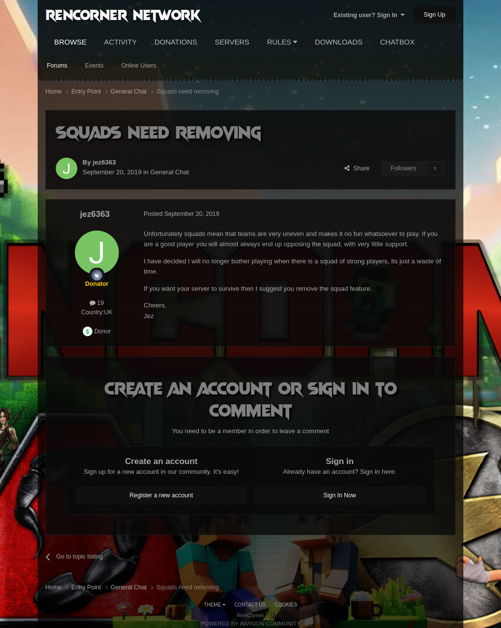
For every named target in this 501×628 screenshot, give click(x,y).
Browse (70, 42)
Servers (232, 42)
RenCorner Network (123, 14)
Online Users (139, 65)
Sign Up (434, 14)
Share (356, 168)
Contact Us (250, 604)
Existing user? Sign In (369, 15)
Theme (215, 604)
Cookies (286, 604)
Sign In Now (339, 495)
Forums (57, 65)
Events (94, 65)
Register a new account (161, 495)
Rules (282, 42)
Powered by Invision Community (250, 624)
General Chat (169, 172)
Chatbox (397, 42)
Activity (120, 42)
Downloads (338, 42)
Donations (176, 42)
